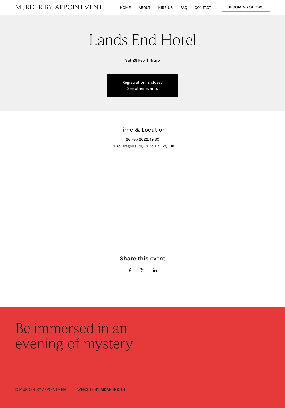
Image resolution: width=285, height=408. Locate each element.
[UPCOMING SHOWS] (246, 7)
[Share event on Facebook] (130, 270)
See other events (142, 88)
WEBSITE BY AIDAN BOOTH (101, 389)
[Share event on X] (142, 270)
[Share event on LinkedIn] (155, 270)
